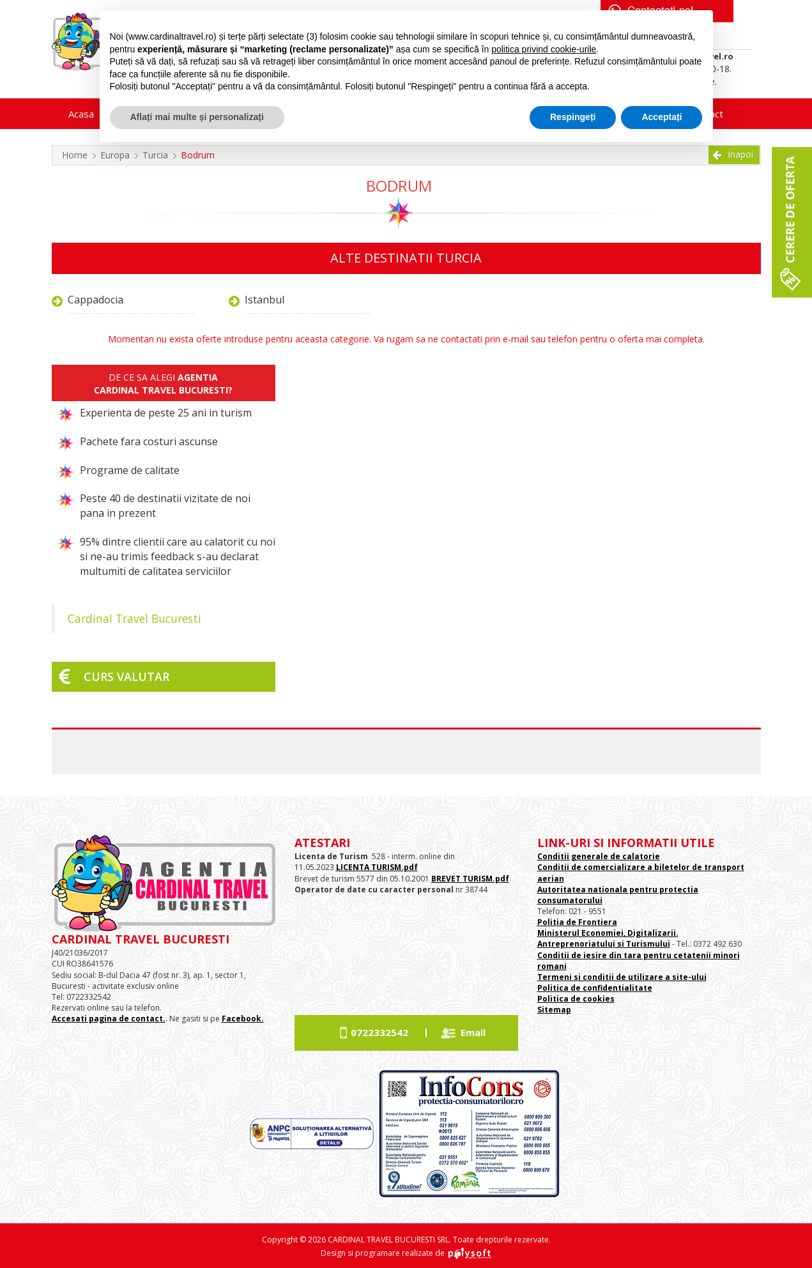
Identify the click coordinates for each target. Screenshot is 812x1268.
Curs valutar (126, 676)
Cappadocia (95, 300)
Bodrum (198, 155)
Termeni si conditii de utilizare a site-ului (622, 977)
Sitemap (554, 1009)
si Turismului (642, 943)
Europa (115, 155)
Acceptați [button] (661, 117)
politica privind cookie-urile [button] (543, 49)
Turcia (155, 155)
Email (473, 1032)
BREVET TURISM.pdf (470, 878)
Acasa (81, 113)
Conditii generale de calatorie (598, 856)
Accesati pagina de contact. (108, 1018)
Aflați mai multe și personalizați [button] (197, 117)
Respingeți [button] (573, 117)
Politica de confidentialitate (594, 987)
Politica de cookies (576, 998)
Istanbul (264, 300)
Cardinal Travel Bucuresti (134, 618)
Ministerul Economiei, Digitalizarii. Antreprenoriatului (607, 938)
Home (75, 155)
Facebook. (243, 1018)
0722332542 (379, 1032)
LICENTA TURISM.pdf (377, 867)
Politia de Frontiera (577, 922)
